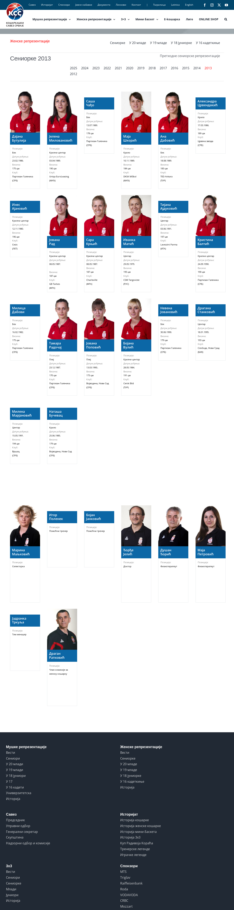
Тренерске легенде (135, 849)
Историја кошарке (134, 820)
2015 (185, 68)
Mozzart (126, 906)
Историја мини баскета (138, 831)
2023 (96, 68)
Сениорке (117, 43)
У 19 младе (158, 43)
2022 (107, 68)
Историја (13, 799)
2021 (118, 68)
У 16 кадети (15, 787)
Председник (15, 820)
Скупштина (14, 837)
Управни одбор (18, 826)
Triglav (125, 877)
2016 (174, 68)
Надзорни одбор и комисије (28, 843)
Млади (11, 889)
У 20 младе (137, 43)
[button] (225, 19)
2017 (163, 68)
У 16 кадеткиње (208, 43)
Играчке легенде (133, 855)
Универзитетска (18, 793)
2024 (84, 68)
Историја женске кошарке (140, 826)
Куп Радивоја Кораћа (136, 843)
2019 (140, 68)
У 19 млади (14, 770)
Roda (124, 889)
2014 (197, 68)
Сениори (13, 758)
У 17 (9, 781)
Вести (10, 752)
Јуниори (12, 895)
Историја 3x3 (130, 837)
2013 (208, 68)
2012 (73, 74)
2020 (129, 68)
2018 (152, 68)
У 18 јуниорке (181, 43)
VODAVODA (129, 895)
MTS (123, 871)
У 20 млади (14, 764)
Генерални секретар (22, 831)
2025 (73, 68)
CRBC (124, 900)
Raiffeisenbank (131, 883)
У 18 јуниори (16, 775)
